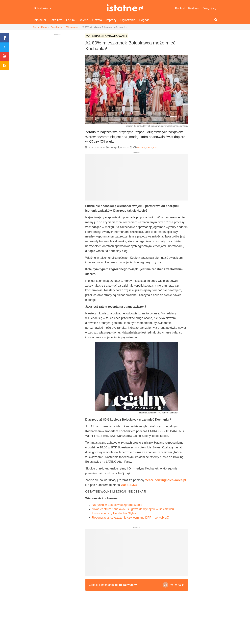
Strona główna (40, 27)
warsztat (141, 147)
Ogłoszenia (127, 20)
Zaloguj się (209, 8)
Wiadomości (72, 27)
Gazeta (97, 20)
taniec (149, 147)
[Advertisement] (136, 178)
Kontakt (180, 8)
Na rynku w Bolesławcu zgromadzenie (117, 504)
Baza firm (56, 20)
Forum (70, 20)
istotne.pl (125, 7)
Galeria (83, 20)
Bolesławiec (42, 8)
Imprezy (111, 20)
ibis (155, 147)
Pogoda (144, 20)
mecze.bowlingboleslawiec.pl (165, 480)
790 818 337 (129, 485)
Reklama (193, 8)
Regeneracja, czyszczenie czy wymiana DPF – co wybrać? (131, 517)
